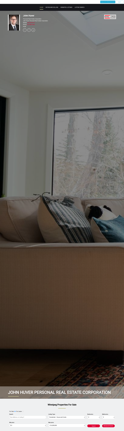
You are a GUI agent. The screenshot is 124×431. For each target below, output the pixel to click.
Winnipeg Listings (66, 7)
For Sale (11, 411)
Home (41, 7)
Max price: (51, 422)
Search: (11, 414)
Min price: (11, 422)
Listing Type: (51, 414)
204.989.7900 (31, 25)
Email (24, 26)
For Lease (19, 411)
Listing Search (79, 7)
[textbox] (27, 417)
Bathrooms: (105, 414)
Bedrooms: (90, 414)
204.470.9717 (31, 23)
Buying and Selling (52, 7)
